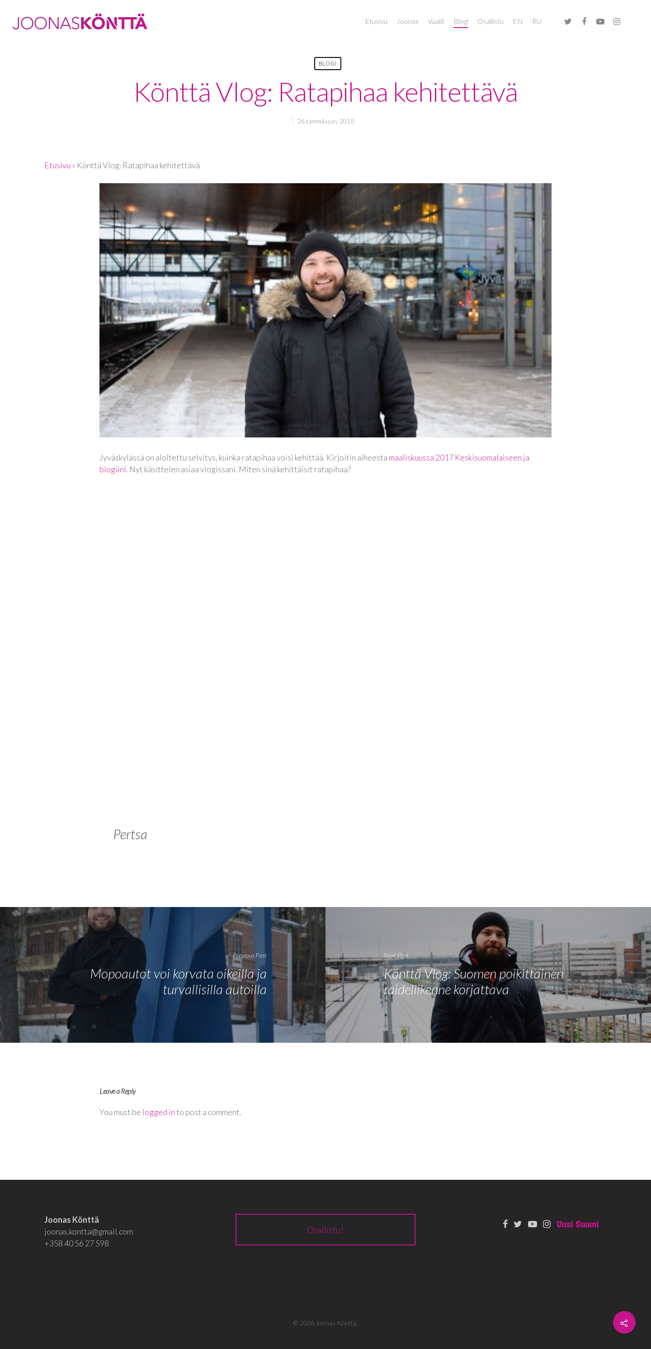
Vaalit (436, 21)
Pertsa (130, 834)
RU (537, 21)
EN (518, 21)
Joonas (407, 21)
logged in (158, 1112)
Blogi (460, 21)
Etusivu (376, 21)
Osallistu (490, 21)
